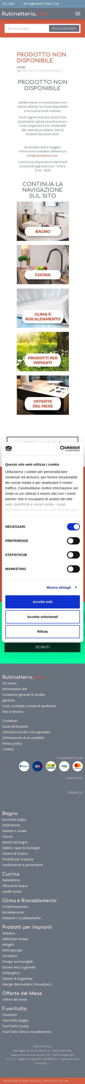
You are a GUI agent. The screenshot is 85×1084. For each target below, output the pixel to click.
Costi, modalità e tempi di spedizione (29, 706)
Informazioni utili (14, 689)
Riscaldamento (13, 912)
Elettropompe (12, 950)
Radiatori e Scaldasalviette (21, 918)
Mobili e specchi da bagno (21, 848)
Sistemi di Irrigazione (17, 978)
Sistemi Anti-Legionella (19, 967)
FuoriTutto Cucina (15, 1026)
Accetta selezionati (42, 617)
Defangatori (11, 973)
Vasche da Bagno (15, 842)
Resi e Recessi (12, 711)
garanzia (8, 700)
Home (21, 67)
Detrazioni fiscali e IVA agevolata (26, 732)
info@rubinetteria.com (42, 155)
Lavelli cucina (12, 891)
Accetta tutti (42, 602)
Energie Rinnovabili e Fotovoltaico (27, 984)
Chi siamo (9, 683)
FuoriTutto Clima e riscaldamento (26, 1032)
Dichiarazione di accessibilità (23, 738)
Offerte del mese (14, 999)
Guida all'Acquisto (15, 726)
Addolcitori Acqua (15, 939)
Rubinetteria (11, 825)
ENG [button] (11, 3)
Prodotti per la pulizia (17, 859)
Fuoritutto (9, 1014)
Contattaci (9, 721)
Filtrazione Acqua (14, 886)
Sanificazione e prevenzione (22, 865)
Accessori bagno (14, 819)
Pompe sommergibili (17, 961)
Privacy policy (12, 743)
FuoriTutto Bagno (15, 1020)
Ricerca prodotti (64, 28)
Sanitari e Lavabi (14, 831)
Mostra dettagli (58, 587)
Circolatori (9, 956)
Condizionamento (15, 906)
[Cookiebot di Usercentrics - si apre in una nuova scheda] (60, 449)
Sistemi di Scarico (15, 853)
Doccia (7, 836)
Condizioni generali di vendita (23, 694)
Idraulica (8, 933)
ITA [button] (4, 3)
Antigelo (8, 944)
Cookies (8, 749)
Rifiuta (42, 631)
